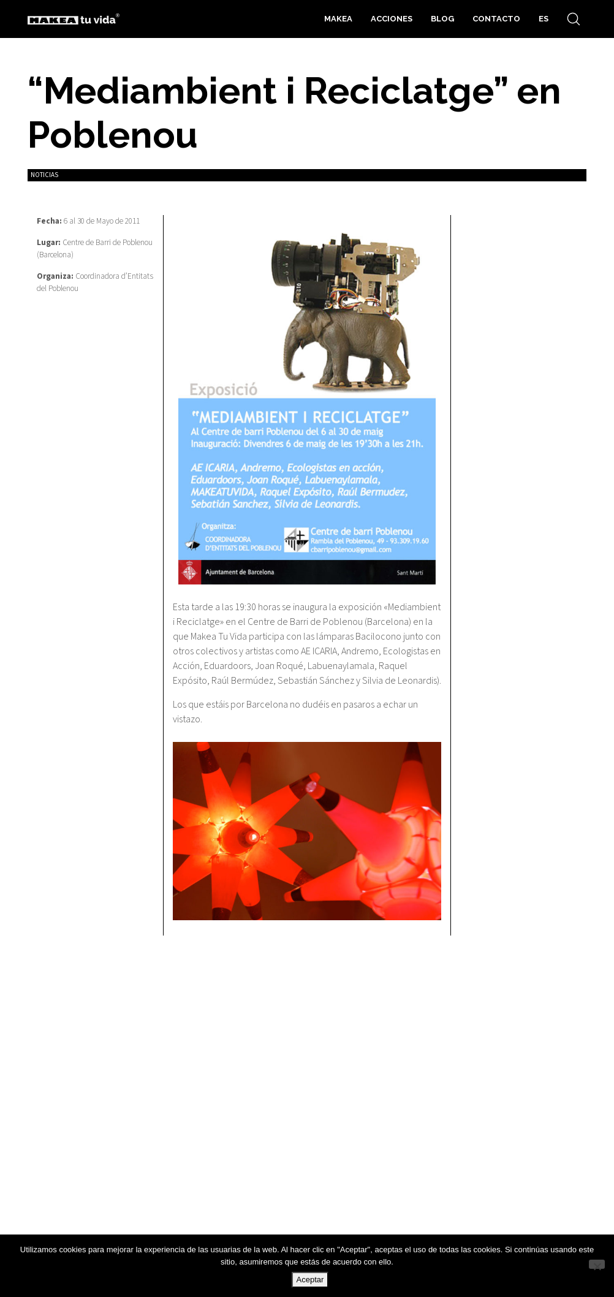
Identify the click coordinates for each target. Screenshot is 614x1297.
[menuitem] (543, 19)
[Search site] (573, 19)
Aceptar (310, 1279)
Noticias (44, 175)
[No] (597, 1264)
